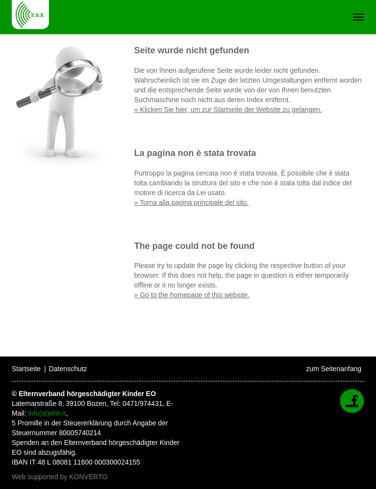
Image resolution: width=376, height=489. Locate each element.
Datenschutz (68, 369)
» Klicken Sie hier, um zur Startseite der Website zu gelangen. (228, 109)
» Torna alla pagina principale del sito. (191, 202)
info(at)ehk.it (47, 413)
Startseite (26, 369)
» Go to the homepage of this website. (192, 295)
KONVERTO (88, 477)
